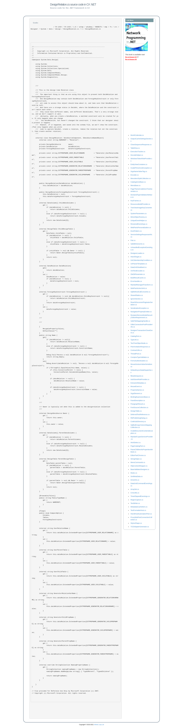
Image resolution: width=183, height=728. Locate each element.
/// (37, 322)
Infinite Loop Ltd (99, 724)
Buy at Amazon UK (131, 59)
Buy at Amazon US (131, 57)
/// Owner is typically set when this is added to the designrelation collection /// (71, 408)
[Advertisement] (134, 98)
